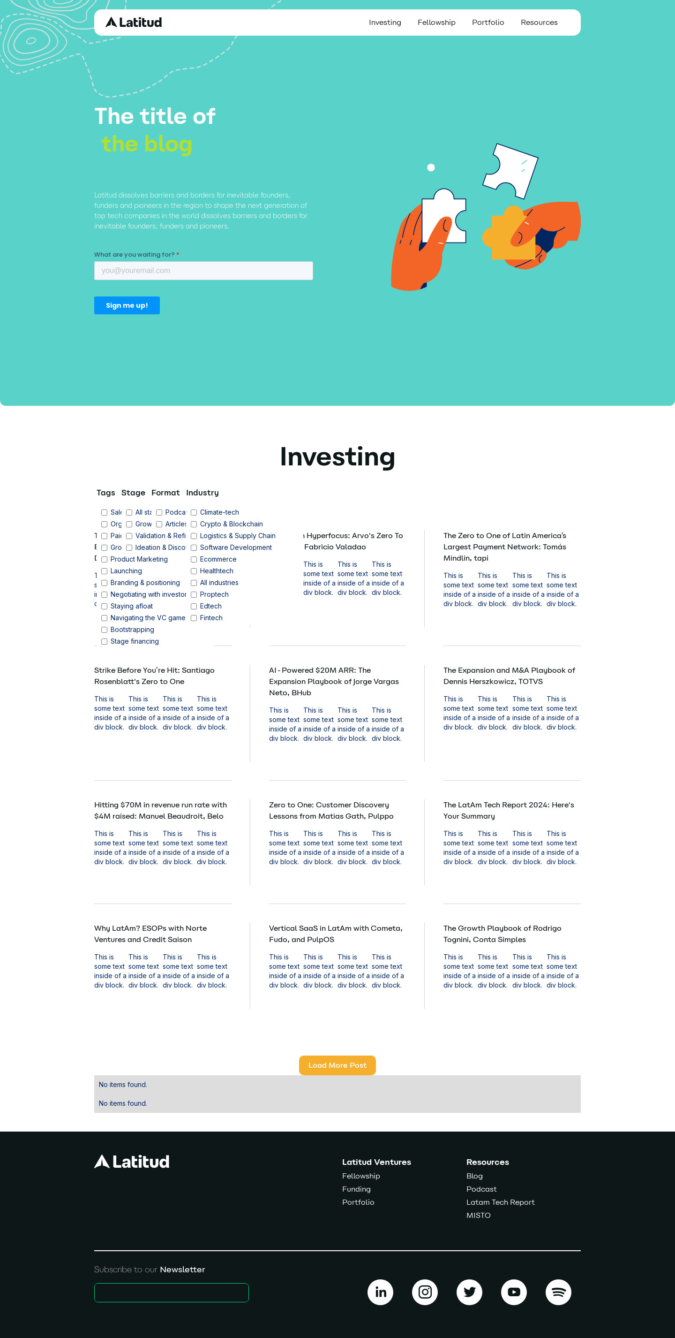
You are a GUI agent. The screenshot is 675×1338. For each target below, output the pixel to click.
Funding (356, 1189)
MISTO (478, 1215)
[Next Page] (337, 1065)
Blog (474, 1176)
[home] (133, 22)
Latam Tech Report (500, 1202)
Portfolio (488, 22)
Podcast (481, 1189)
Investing (385, 22)
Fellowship (437, 22)
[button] (542, 22)
